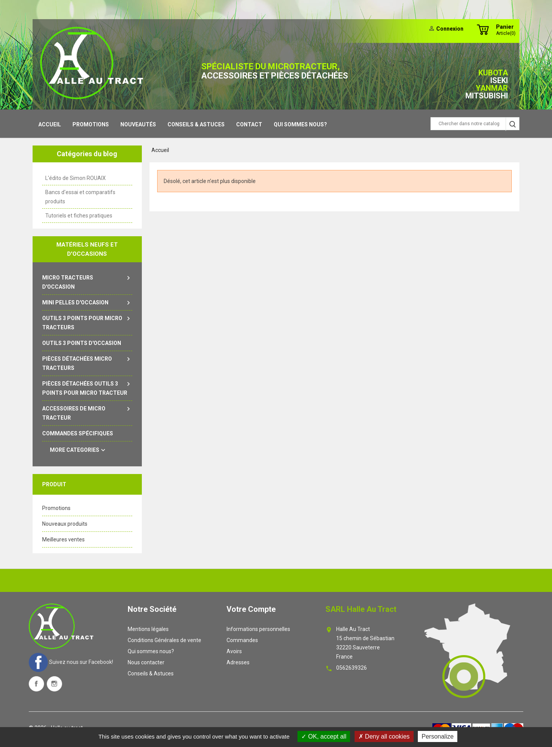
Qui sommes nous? (300, 124)
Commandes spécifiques (77, 433)
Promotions (90, 124)
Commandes (242, 640)
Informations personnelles (258, 629)
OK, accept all (323, 736)
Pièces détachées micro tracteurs (87, 362)
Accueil (49, 124)
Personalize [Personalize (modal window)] (438, 736)
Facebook (36, 684)
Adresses (238, 662)
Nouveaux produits (64, 524)
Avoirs (234, 651)
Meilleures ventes (63, 539)
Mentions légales (148, 629)
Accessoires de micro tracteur (87, 412)
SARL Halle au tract (360, 609)
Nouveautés (138, 124)
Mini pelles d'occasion (87, 302)
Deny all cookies (384, 736)
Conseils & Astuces (196, 124)
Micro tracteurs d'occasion (87, 281)
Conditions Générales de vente (164, 640)
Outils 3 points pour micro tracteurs (87, 322)
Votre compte (251, 609)
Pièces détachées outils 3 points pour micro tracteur (87, 387)
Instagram (54, 684)
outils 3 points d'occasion (81, 343)
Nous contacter (146, 662)
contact (249, 124)
